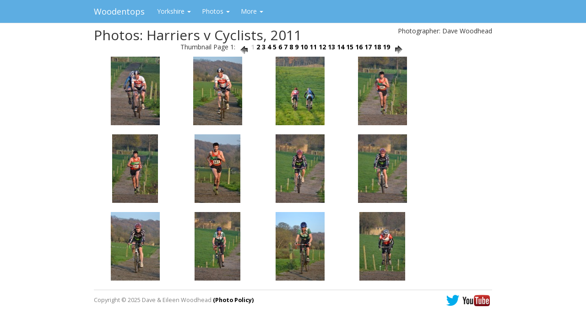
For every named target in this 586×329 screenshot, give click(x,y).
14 (340, 46)
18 (377, 46)
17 (368, 46)
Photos (216, 11)
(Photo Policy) (233, 300)
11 (313, 46)
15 (349, 46)
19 (386, 46)
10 (304, 46)
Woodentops (119, 11)
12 (322, 46)
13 (331, 46)
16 (359, 46)
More (252, 11)
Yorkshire (174, 11)
